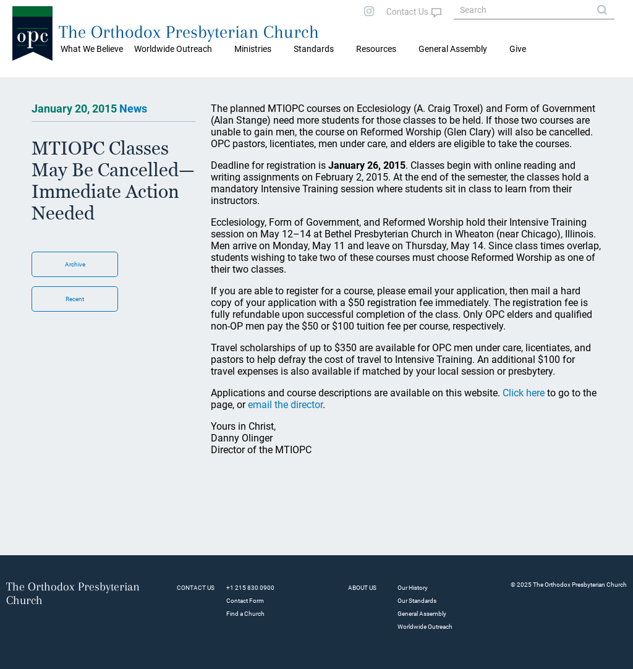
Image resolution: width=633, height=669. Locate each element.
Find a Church (245, 613)
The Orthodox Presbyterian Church (189, 32)
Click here (524, 393)
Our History (412, 587)
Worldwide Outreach (424, 626)
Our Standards (416, 600)
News (133, 108)
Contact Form (245, 600)
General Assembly (452, 49)
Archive (75, 264)
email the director (285, 405)
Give (517, 49)
